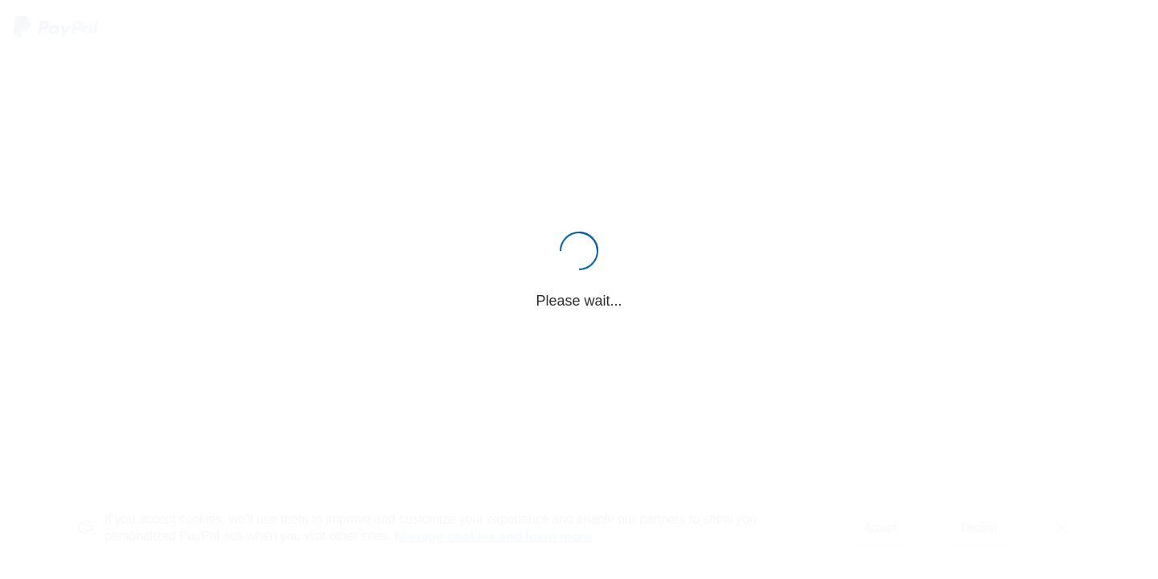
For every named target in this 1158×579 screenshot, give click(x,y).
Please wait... (579, 301)
